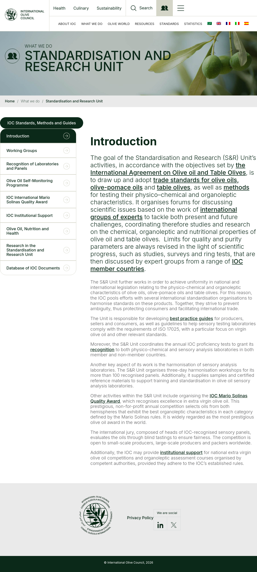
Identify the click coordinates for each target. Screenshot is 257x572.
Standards (169, 24)
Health (59, 8)
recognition (102, 349)
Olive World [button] (119, 24)
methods (236, 187)
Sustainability (109, 8)
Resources (144, 24)
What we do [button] (91, 24)
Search (146, 8)
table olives (173, 187)
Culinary (81, 8)
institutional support (181, 452)
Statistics (193, 24)
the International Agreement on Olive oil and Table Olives (168, 168)
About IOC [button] (67, 24)
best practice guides (191, 318)
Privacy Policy (140, 517)
